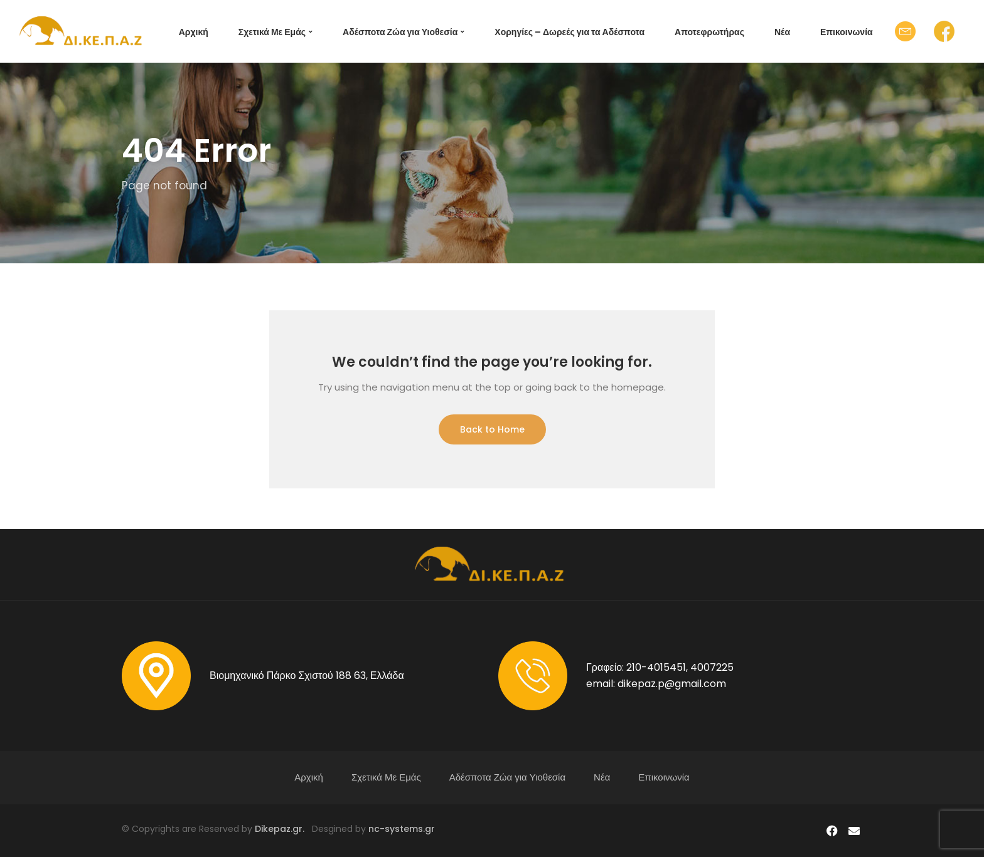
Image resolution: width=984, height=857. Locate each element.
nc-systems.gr (400, 829)
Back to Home (492, 429)
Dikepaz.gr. (283, 829)
